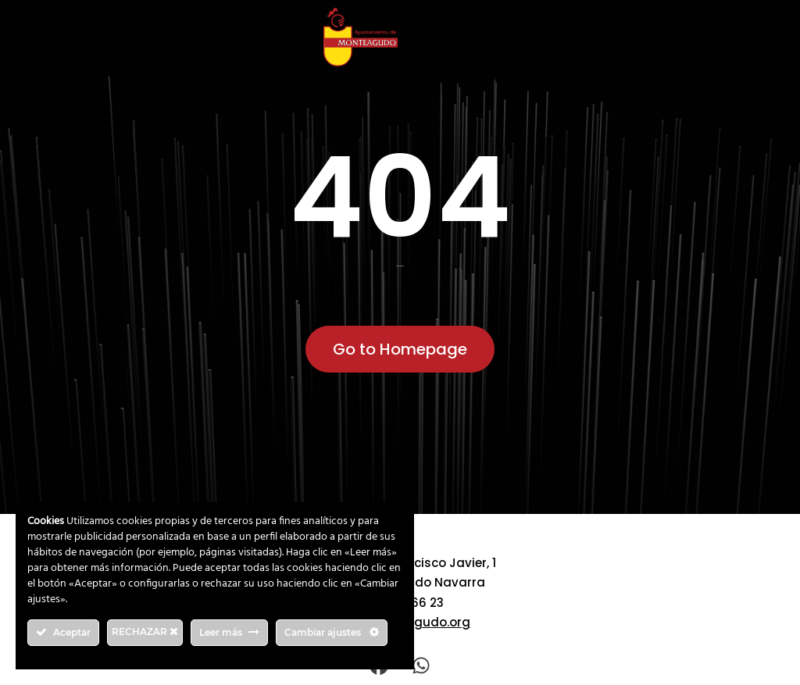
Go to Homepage (400, 349)
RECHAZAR (145, 631)
